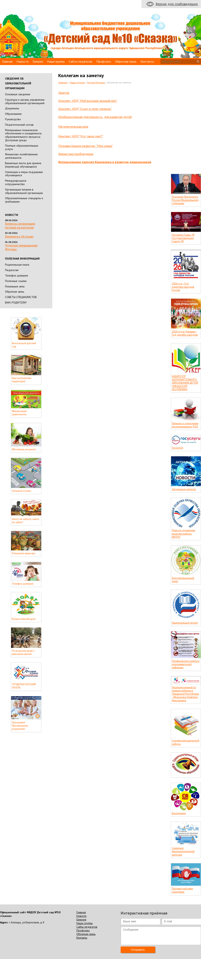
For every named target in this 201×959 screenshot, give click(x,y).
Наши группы (56, 61)
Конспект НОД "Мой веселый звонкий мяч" (87, 101)
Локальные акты (15, 286)
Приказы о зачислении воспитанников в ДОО (185, 425)
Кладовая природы (23, 553)
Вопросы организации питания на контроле (20, 225)
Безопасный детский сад (24, 345)
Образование (13, 114)
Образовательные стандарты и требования (24, 199)
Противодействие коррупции (182, 890)
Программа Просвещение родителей (20, 726)
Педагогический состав (19, 124)
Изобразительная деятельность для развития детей (95, 117)
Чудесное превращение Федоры (21, 247)
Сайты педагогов (80, 61)
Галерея (38, 61)
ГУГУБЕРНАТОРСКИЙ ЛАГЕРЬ (24, 686)
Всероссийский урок (24, 619)
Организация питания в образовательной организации (24, 191)
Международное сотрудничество (15, 182)
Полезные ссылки (16, 281)
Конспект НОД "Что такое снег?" (80, 136)
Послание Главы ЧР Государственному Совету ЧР (183, 238)
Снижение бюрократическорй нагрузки (183, 851)
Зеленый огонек (21, 491)
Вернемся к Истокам (19, 236)
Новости (22, 61)
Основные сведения (17, 94)
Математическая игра (73, 126)
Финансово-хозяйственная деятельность (21, 155)
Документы (12, 108)
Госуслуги (177, 447)
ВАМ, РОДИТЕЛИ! (16, 302)
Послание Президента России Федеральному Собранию (185, 200)
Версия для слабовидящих (177, 4)
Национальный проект (185, 622)
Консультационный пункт (183, 580)
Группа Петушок (96, 82)
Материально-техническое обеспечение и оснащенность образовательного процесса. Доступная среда (23, 135)
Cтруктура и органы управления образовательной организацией (24, 101)
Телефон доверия (16, 275)
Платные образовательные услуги (21, 147)
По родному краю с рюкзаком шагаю (23, 652)
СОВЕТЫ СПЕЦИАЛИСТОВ (21, 297)
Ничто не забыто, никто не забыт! (25, 521)
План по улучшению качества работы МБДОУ (183, 534)
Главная (7, 61)
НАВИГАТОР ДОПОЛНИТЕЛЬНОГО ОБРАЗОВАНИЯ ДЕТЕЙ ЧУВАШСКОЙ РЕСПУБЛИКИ (185, 383)
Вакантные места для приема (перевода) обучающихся (23, 164)
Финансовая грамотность (19, 413)
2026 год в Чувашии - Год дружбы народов (185, 333)
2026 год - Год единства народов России (183, 287)
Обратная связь (125, 61)
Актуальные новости (184, 489)
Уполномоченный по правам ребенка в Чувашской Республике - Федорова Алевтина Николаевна (185, 694)
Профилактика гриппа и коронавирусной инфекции (185, 664)
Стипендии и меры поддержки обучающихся (24, 173)
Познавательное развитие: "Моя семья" (85, 146)
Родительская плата (17, 264)
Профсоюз (103, 61)
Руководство (13, 119)
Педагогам (11, 270)
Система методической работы (185, 742)
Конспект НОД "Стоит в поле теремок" (85, 109)
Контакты (147, 61)
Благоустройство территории (22, 380)
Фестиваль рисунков (24, 449)
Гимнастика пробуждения (75, 154)
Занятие (63, 93)
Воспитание (179, 813)
